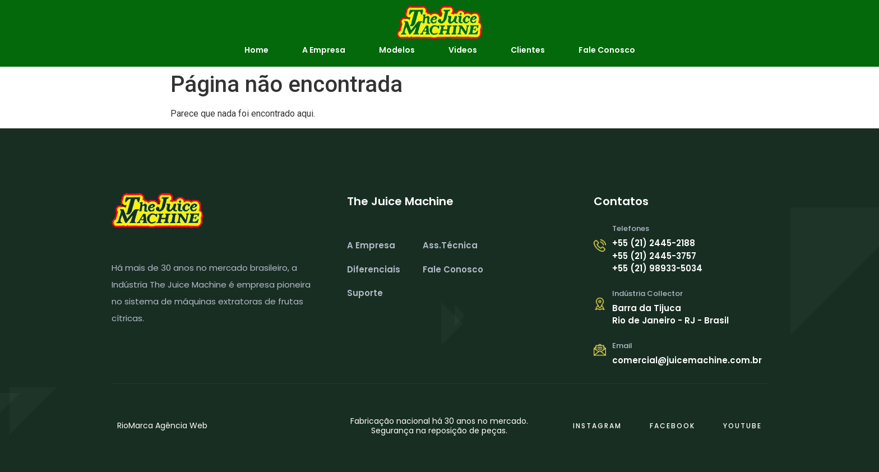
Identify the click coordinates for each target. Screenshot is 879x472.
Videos (462, 50)
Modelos (397, 50)
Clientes (528, 50)
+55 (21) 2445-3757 (654, 256)
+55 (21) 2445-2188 (653, 243)
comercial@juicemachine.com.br (687, 360)
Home (256, 50)
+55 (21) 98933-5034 (657, 268)
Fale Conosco (607, 50)
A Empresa (323, 50)
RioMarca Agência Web (162, 425)
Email (622, 345)
